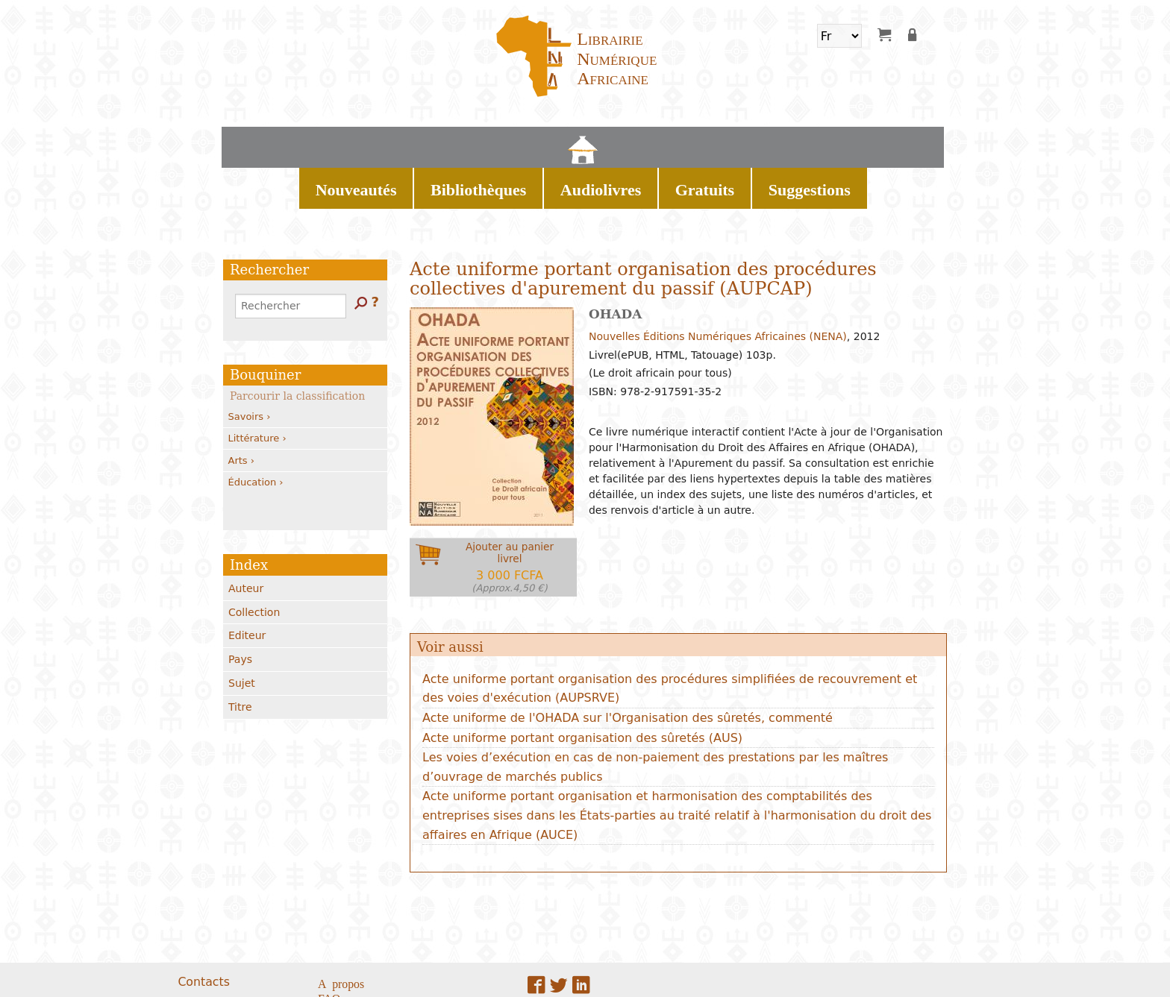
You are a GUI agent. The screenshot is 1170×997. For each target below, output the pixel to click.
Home (375, 142)
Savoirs (249, 364)
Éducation (256, 429)
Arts (241, 408)
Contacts (203, 929)
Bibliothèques (524, 142)
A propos (341, 931)
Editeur (247, 583)
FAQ (329, 946)
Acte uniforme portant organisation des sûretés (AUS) (582, 686)
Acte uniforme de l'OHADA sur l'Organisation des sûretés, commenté (627, 665)
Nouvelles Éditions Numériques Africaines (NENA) (718, 284)
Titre (240, 655)
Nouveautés (434, 142)
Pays (240, 607)
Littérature (257, 385)
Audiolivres (613, 142)
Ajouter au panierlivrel (509, 514)
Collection (254, 560)
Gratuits (689, 142)
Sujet (241, 631)
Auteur (245, 536)
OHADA (615, 261)
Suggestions (765, 142)
